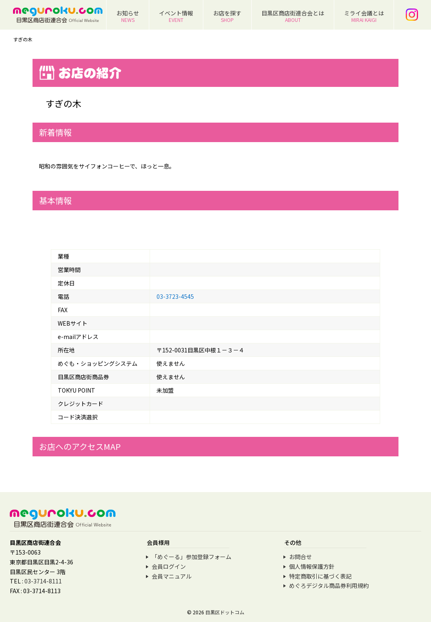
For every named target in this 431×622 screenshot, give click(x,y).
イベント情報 (176, 16)
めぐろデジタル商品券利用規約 (329, 585)
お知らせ (127, 16)
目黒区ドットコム (224, 612)
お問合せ (300, 557)
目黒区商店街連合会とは (292, 16)
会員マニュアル (172, 576)
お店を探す (227, 16)
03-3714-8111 (43, 581)
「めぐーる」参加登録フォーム (191, 557)
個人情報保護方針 (312, 566)
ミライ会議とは (364, 16)
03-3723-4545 (175, 296)
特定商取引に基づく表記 (320, 576)
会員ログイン (169, 566)
